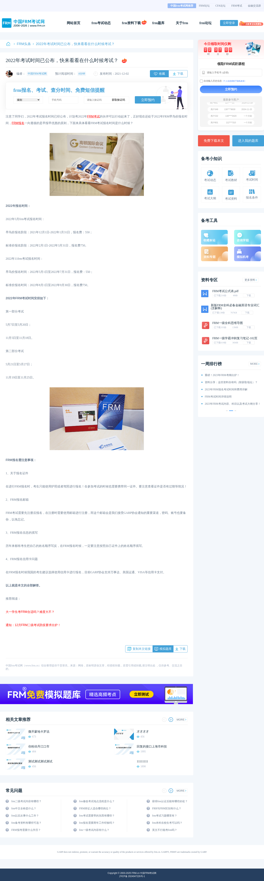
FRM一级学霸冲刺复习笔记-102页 (234, 338)
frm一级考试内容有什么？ (94, 830)
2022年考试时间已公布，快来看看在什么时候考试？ (74, 44)
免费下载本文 (214, 141)
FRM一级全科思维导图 (227, 323)
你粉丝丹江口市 (38, 746)
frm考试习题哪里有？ (164, 815)
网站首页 (73, 23)
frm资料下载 (131, 23)
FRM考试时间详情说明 (218, 396)
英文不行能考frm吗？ (164, 830)
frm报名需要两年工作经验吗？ (96, 822)
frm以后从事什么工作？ (25, 815)
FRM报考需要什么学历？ (26, 830)
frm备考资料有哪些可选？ (26, 822)
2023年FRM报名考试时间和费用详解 (226, 389)
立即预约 (148, 100)
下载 (248, 295)
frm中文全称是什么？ (23, 808)
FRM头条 (22, 44)
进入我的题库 (248, 141)
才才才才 (143, 731)
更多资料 (251, 280)
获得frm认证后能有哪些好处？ (170, 801)
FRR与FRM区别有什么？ (166, 808)
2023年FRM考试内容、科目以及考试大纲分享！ (233, 403)
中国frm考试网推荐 (181, 5)
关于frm (182, 23)
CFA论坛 (220, 5)
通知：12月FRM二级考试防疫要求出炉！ (33, 625)
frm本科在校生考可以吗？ (167, 822)
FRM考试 (236, 5)
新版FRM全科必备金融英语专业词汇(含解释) (235, 307)
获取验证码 (118, 99)
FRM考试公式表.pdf (225, 291)
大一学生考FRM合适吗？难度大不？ (30, 611)
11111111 (142, 761)
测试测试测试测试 (40, 761)
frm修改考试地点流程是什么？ (96, 801)
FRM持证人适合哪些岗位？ (95, 808)
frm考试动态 (101, 23)
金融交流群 (254, 5)
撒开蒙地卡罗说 (38, 731)
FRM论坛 (204, 5)
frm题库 (158, 23)
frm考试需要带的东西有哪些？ (96, 815)
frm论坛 (205, 23)
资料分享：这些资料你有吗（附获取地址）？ (231, 382)
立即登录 (229, 23)
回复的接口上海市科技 (152, 746)
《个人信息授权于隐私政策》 (234, 81)
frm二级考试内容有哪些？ (26, 801)
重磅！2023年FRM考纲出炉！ (222, 375)
